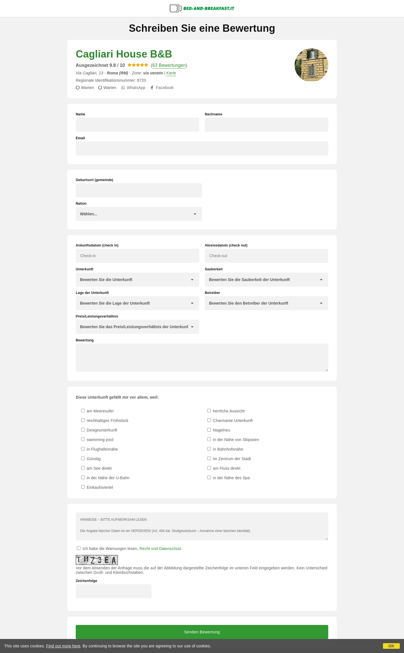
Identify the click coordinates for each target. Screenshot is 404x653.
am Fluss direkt (223, 468)
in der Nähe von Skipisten (233, 439)
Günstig (91, 458)
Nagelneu (218, 430)
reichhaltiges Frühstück (104, 420)
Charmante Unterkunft (230, 420)
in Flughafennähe (99, 449)
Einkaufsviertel (97, 487)
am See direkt (96, 468)
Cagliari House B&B (124, 54)
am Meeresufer (97, 411)
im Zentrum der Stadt (229, 458)
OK (391, 646)
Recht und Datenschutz (160, 548)
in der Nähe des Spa (228, 478)
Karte (171, 73)
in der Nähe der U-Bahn (105, 478)
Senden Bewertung (202, 632)
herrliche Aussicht (226, 411)
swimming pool (97, 439)
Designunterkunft (99, 430)
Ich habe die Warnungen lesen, (129, 548)
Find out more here (63, 646)
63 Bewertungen (169, 65)
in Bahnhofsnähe (225, 449)
